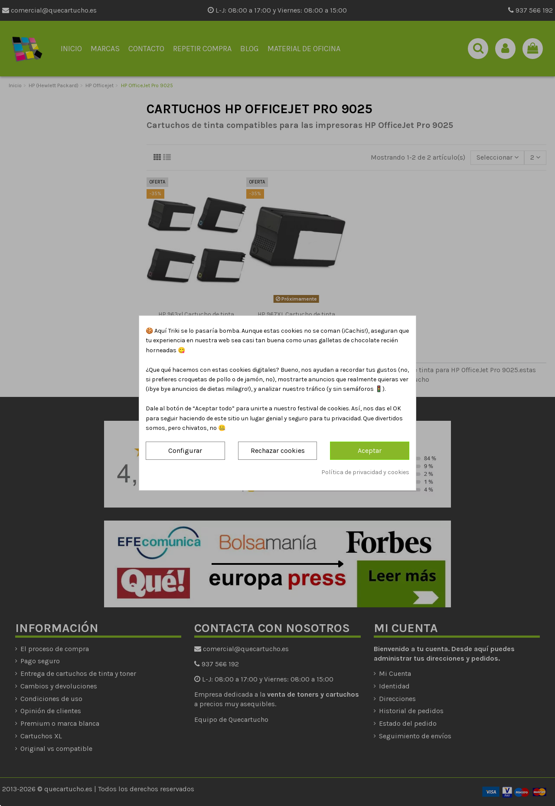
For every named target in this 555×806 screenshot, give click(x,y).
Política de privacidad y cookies (365, 472)
